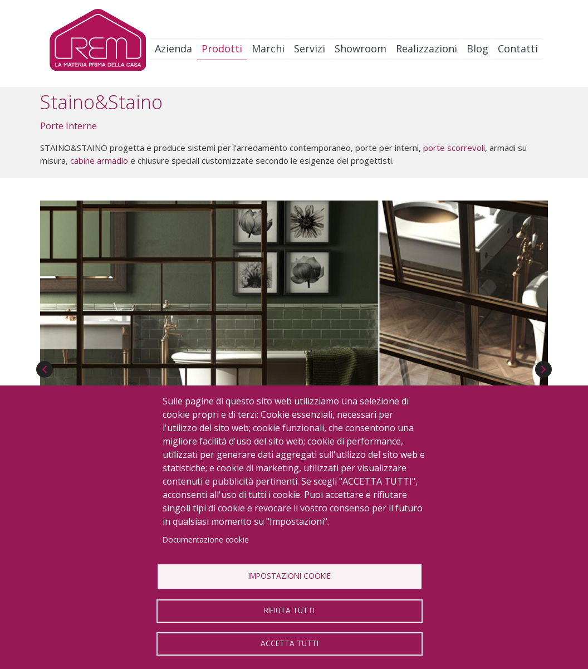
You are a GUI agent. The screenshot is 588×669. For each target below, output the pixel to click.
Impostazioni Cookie (289, 575)
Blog (477, 48)
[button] (294, 345)
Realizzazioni (426, 48)
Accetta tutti (289, 643)
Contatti (518, 48)
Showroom (360, 48)
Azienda (173, 48)
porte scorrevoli (454, 147)
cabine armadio (99, 160)
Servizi (309, 48)
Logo (97, 42)
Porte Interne (68, 126)
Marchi (268, 48)
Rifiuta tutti (289, 610)
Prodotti (222, 48)
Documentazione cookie (206, 539)
